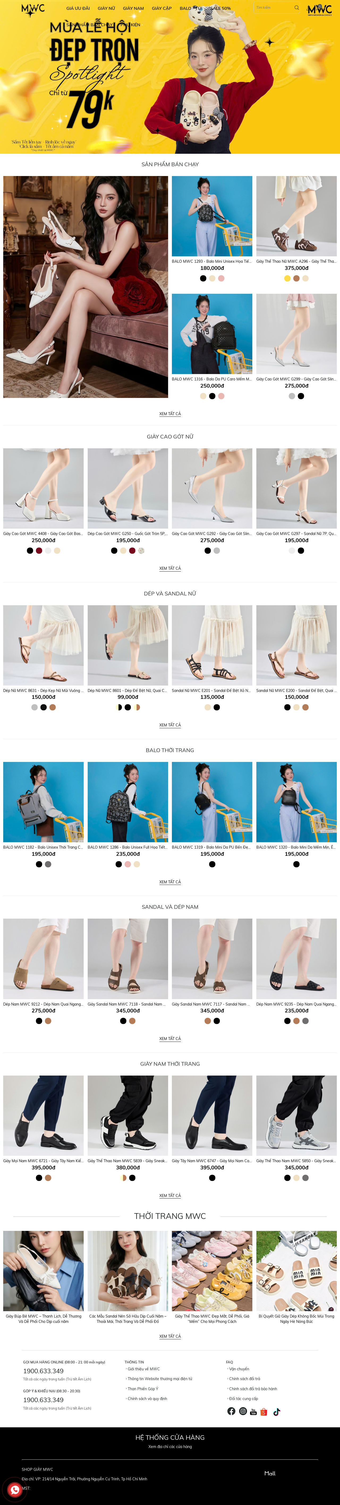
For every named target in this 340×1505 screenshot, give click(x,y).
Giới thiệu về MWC (143, 1369)
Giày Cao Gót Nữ (170, 436)
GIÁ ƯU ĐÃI (78, 8)
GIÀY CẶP (162, 8)
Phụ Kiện (130, 24)
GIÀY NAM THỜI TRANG (170, 1063)
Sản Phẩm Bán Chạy (170, 164)
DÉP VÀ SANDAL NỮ (170, 593)
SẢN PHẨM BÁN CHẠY (89, 24)
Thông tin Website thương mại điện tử (159, 1378)
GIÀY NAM (133, 8)
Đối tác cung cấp (242, 1398)
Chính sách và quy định (146, 1398)
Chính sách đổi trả (243, 1378)
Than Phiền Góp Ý (142, 1388)
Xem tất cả (170, 413)
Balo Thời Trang (170, 750)
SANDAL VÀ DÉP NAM (170, 906)
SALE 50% (220, 8)
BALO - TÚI (191, 8)
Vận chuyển (238, 1369)
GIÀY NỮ (106, 8)
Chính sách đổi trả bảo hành (252, 1388)
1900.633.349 (43, 1371)
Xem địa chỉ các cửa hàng (170, 1446)
